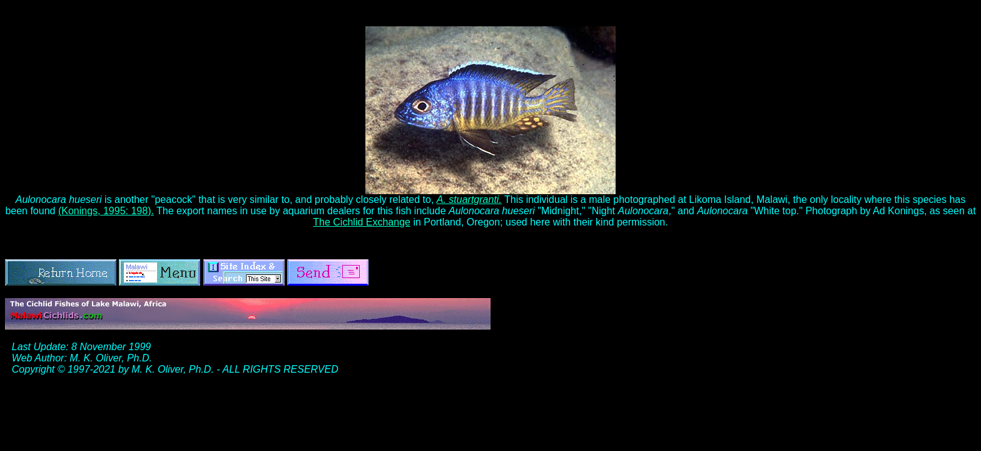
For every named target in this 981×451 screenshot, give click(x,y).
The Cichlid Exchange (361, 222)
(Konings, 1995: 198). (106, 210)
